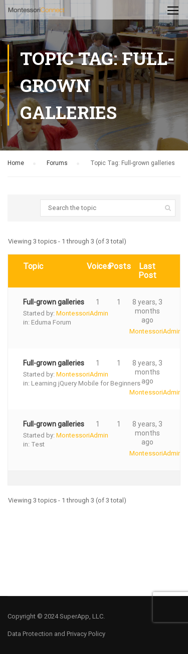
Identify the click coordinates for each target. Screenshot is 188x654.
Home (16, 163)
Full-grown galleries (53, 302)
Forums (57, 163)
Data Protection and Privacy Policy (56, 634)
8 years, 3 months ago (147, 311)
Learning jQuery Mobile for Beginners (85, 383)
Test (38, 444)
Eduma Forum (51, 322)
